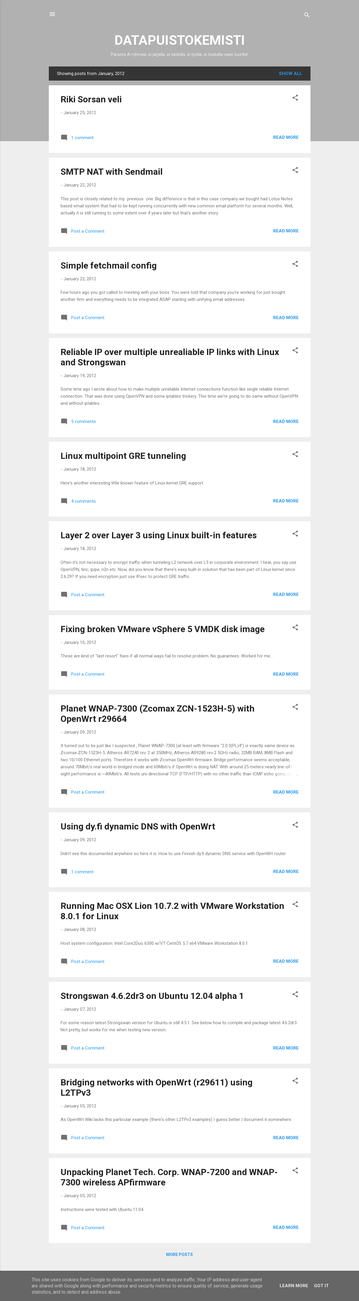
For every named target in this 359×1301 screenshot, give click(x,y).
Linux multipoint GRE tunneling (123, 456)
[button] (295, 98)
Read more (286, 137)
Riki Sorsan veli (91, 99)
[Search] (306, 16)
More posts (179, 1254)
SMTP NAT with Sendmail (112, 171)
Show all (290, 73)
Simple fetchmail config (109, 265)
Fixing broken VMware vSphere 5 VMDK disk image (163, 629)
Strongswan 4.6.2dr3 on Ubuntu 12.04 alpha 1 (152, 996)
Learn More (294, 1285)
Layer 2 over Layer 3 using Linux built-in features (159, 535)
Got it (321, 1285)
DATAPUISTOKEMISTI (179, 40)
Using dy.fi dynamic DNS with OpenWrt (138, 826)
